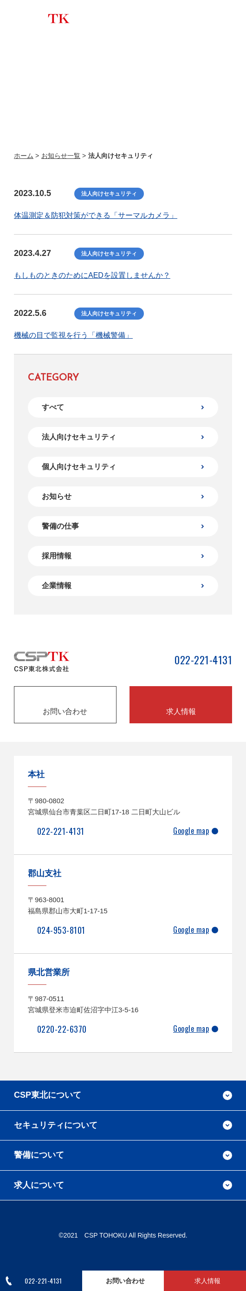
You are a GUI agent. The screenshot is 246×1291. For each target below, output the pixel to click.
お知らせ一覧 (60, 155)
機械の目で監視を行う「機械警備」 (73, 335)
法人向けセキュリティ (79, 437)
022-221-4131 (203, 660)
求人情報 (181, 711)
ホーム (23, 155)
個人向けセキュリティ (79, 467)
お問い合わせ (65, 711)
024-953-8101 (61, 930)
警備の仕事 (60, 526)
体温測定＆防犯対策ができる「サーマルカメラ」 (95, 215)
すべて (53, 407)
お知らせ (56, 496)
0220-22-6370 (61, 1029)
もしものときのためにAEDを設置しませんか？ (92, 275)
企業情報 (56, 586)
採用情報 (56, 556)
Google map (191, 830)
